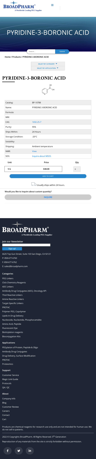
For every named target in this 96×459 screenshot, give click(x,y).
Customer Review (10, 406)
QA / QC (6, 387)
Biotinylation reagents (12, 332)
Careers (6, 411)
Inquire (48, 197)
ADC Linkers (8, 286)
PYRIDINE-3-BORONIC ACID (36, 57)
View (34, 151)
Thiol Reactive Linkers (12, 295)
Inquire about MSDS (41, 156)
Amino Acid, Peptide (11, 324)
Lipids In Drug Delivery (12, 315)
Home (7, 57)
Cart (4, 419)
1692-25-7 (36, 122)
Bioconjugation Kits (11, 336)
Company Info (8, 398)
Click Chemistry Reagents (14, 282)
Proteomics (7, 364)
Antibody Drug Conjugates (14, 351)
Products (16, 57)
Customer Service (10, 375)
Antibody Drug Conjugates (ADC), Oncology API (24, 291)
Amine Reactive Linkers (13, 299)
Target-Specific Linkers (12, 303)
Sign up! (12, 249)
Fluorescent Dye (10, 328)
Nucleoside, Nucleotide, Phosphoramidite (22, 319)
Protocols (6, 383)
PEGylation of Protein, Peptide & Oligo (20, 347)
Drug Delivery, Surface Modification (19, 355)
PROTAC (6, 307)
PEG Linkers (7, 278)
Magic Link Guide (10, 379)
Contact (6, 415)
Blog (4, 402)
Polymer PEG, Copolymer (14, 311)
